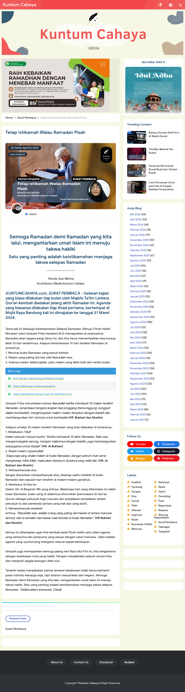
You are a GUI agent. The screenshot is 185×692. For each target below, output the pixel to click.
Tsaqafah (164, 531)
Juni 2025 (135, 270)
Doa (134, 496)
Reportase (164, 505)
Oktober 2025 (138, 250)
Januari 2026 (137, 235)
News (161, 487)
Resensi (163, 510)
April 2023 (135, 404)
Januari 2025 (137, 296)
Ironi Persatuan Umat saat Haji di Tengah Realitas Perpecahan (162, 186)
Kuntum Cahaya (88, 683)
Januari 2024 (137, 358)
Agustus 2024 (138, 322)
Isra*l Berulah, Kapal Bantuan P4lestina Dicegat (38, 378)
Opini (161, 491)
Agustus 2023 (138, 383)
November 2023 (139, 368)
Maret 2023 (136, 409)
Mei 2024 (135, 337)
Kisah (134, 519)
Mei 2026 (135, 214)
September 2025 (139, 255)
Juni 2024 (135, 332)
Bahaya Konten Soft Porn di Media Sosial (164, 134)
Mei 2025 (135, 276)
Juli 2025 (135, 265)
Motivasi (136, 529)
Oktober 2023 (138, 373)
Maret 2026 (136, 224)
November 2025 (139, 245)
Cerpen (136, 491)
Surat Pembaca (17, 154)
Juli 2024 (135, 327)
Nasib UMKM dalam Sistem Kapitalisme (34, 386)
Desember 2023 (139, 363)
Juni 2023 (135, 394)
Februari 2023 (138, 414)
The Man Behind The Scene (161, 151)
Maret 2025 (136, 286)
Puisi (161, 501)
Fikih (134, 505)
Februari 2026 (138, 229)
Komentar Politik (141, 524)
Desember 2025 (139, 240)
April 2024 (136, 342)
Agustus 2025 (138, 260)
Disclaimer (106, 662)
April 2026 (136, 219)
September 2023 (139, 378)
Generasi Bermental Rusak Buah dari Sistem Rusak (163, 169)
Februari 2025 (138, 291)
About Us (57, 662)
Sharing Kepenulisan (161, 516)
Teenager (164, 526)
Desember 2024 (139, 301)
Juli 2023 (135, 389)
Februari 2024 (138, 352)
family (135, 501)
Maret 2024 (136, 347)
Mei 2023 (135, 399)
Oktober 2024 (138, 311)
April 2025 (136, 281)
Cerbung (136, 487)
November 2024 (139, 306)
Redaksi (129, 662)
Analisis (136, 482)
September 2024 (139, 317)
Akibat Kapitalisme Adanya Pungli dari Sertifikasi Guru (42, 394)
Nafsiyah (163, 482)
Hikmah (136, 510)
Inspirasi (136, 515)
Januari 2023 (137, 419)
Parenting (164, 496)
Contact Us (81, 662)
